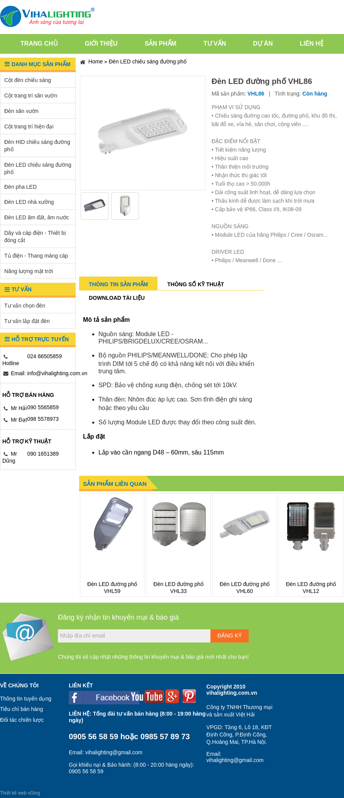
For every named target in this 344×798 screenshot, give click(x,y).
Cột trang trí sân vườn (30, 95)
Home (91, 62)
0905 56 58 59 (93, 736)
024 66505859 (44, 356)
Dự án (263, 43)
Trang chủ (39, 43)
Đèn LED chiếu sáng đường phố (37, 168)
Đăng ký (229, 635)
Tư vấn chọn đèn (24, 305)
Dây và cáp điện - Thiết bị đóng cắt (35, 236)
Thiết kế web (13, 793)
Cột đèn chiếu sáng (27, 80)
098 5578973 (43, 419)
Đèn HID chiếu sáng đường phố (37, 145)
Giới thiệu (101, 43)
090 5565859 (43, 407)
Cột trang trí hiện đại (29, 126)
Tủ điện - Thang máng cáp (36, 256)
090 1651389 (43, 454)
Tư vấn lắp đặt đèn (27, 321)
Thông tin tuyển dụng (25, 698)
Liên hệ (311, 43)
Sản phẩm (160, 43)
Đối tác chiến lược (22, 720)
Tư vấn (214, 43)
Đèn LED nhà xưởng (29, 202)
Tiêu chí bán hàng (21, 709)
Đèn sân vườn (21, 111)
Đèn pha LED (20, 187)
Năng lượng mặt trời (28, 271)
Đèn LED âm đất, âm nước (36, 217)
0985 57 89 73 (165, 736)
